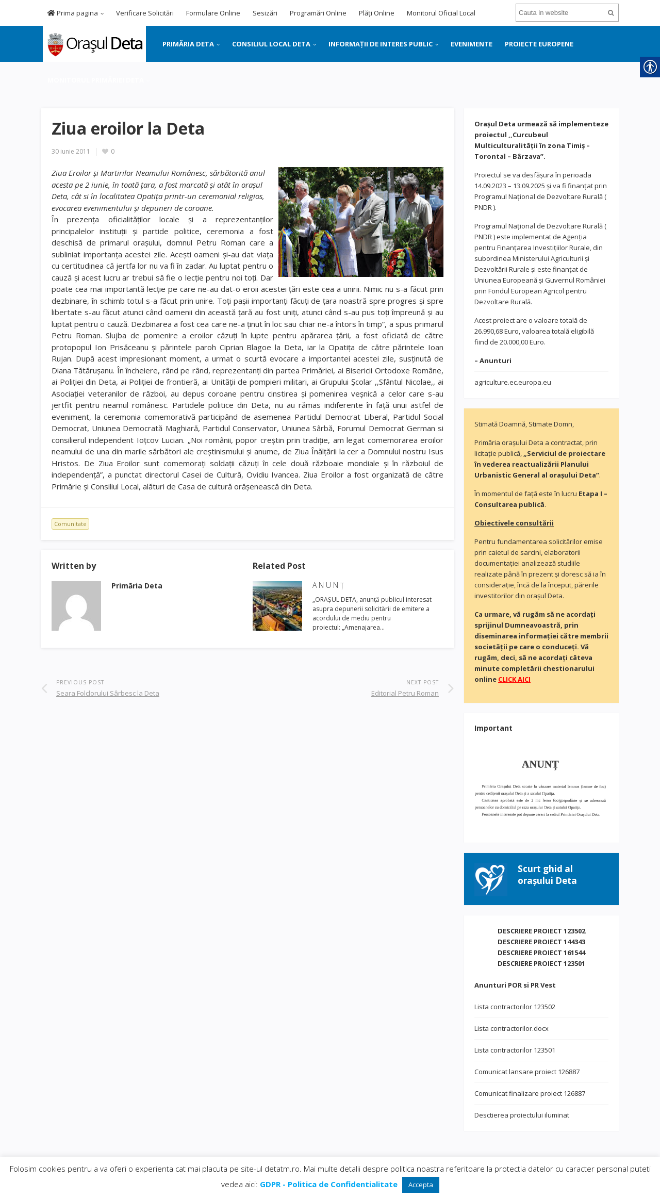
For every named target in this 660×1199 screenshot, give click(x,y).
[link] (93, 42)
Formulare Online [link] (213, 13)
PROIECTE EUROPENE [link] (539, 43)
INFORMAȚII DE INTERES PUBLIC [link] (380, 43)
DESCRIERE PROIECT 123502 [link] (541, 930)
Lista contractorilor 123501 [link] (514, 1050)
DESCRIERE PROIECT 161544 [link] (541, 952)
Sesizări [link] (265, 13)
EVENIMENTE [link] (471, 43)
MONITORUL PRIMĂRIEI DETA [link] (95, 80)
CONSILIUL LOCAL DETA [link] (271, 43)
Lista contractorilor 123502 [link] (514, 1006)
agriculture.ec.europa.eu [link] (512, 382)
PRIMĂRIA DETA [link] (188, 43)
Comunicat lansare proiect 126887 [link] (527, 1071)
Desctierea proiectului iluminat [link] (521, 1115)
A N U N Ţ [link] (328, 585)
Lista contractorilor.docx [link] (511, 1028)
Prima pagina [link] (72, 13)
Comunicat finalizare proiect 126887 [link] (529, 1093)
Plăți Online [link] (376, 13)
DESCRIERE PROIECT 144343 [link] (541, 941)
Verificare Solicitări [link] (145, 13)
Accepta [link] (420, 1184)
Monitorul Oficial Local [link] (441, 13)
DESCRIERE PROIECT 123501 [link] (541, 963)
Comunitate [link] (70, 524)
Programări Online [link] (318, 13)
